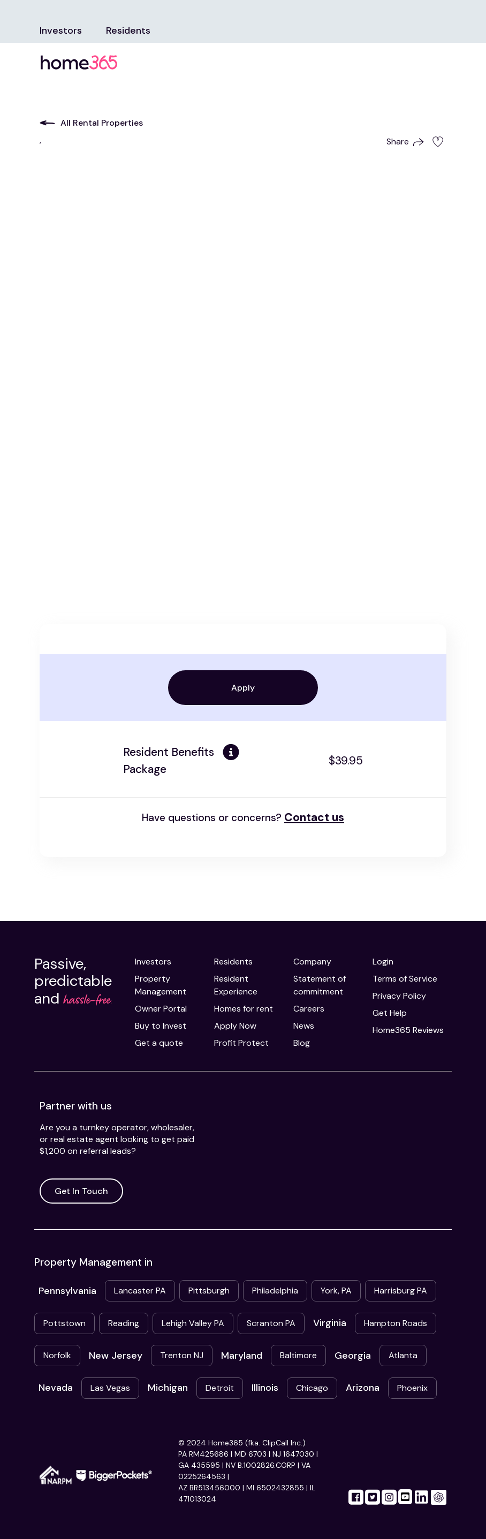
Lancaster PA (140, 1290)
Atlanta (403, 1355)
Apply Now (235, 1025)
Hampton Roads (395, 1323)
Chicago (312, 1387)
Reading (123, 1323)
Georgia (353, 1355)
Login (383, 961)
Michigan (168, 1387)
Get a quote (159, 1042)
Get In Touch (81, 1191)
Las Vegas (110, 1387)
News (303, 1025)
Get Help (390, 1013)
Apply (243, 687)
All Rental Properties (91, 123)
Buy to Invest (160, 1025)
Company (312, 961)
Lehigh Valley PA (193, 1323)
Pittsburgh (209, 1290)
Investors (61, 30)
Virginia (329, 1322)
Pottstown (64, 1323)
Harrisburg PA (400, 1290)
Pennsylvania (67, 1290)
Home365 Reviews (408, 1030)
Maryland (241, 1355)
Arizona (362, 1387)
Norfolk (57, 1355)
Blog (301, 1042)
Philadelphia (275, 1290)
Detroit (220, 1387)
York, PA (336, 1290)
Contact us (314, 817)
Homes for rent (243, 1008)
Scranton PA (271, 1323)
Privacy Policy (399, 995)
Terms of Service (405, 978)
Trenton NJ (181, 1355)
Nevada (56, 1387)
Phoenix (412, 1387)
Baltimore (298, 1355)
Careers (308, 1008)
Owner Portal (161, 1008)
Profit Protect (241, 1042)
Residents (128, 30)
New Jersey (115, 1355)
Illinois (265, 1387)
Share (405, 141)
